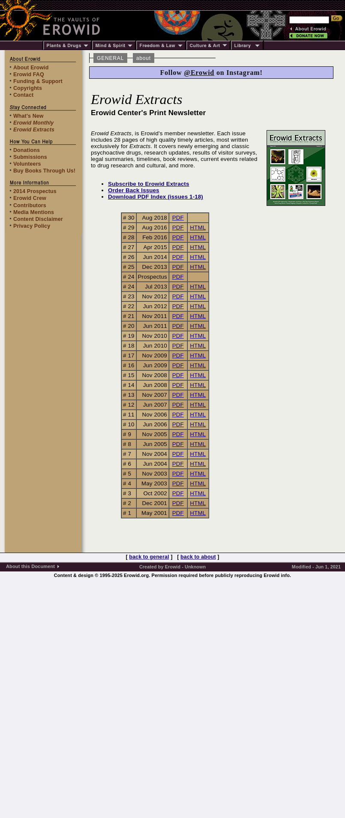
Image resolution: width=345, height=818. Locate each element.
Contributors (29, 205)
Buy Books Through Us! (44, 171)
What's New (28, 116)
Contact (23, 95)
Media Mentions (33, 212)
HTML (198, 227)
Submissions (30, 157)
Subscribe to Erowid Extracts (148, 184)
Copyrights (27, 88)
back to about (198, 557)
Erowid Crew (29, 198)
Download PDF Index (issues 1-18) (155, 196)
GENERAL (110, 58)
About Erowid (30, 68)
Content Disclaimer (38, 219)
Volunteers (27, 164)
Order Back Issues (133, 190)
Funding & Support (38, 81)
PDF (178, 217)
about (143, 58)
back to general (149, 557)
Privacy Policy (31, 226)
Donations (26, 150)
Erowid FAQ (28, 74)
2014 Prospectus (35, 191)
